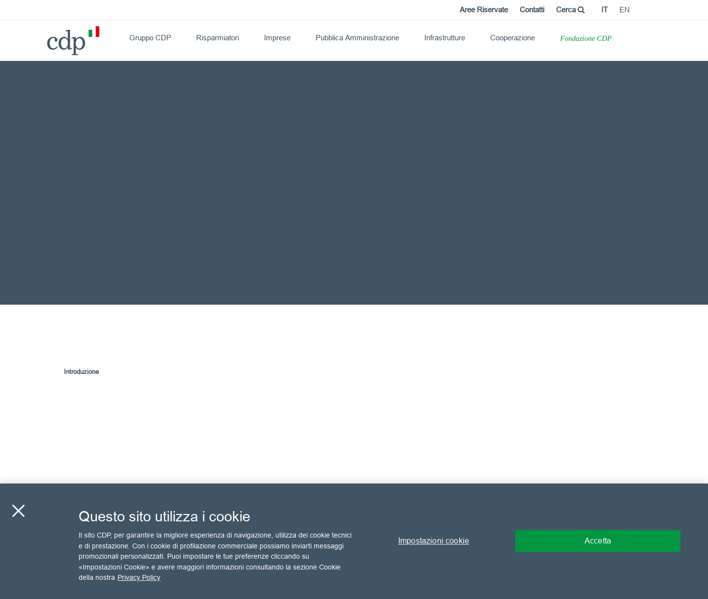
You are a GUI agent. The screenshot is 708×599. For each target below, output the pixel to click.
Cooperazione (512, 37)
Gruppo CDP (150, 37)
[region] (354, 541)
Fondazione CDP (586, 38)
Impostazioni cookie (433, 541)
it (604, 9)
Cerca (570, 9)
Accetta (598, 541)
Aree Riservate (484, 9)
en (625, 9)
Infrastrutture (444, 37)
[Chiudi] (18, 511)
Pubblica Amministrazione (357, 37)
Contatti (532, 9)
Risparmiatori (217, 37)
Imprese (277, 37)
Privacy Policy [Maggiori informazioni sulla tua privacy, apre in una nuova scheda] (139, 577)
